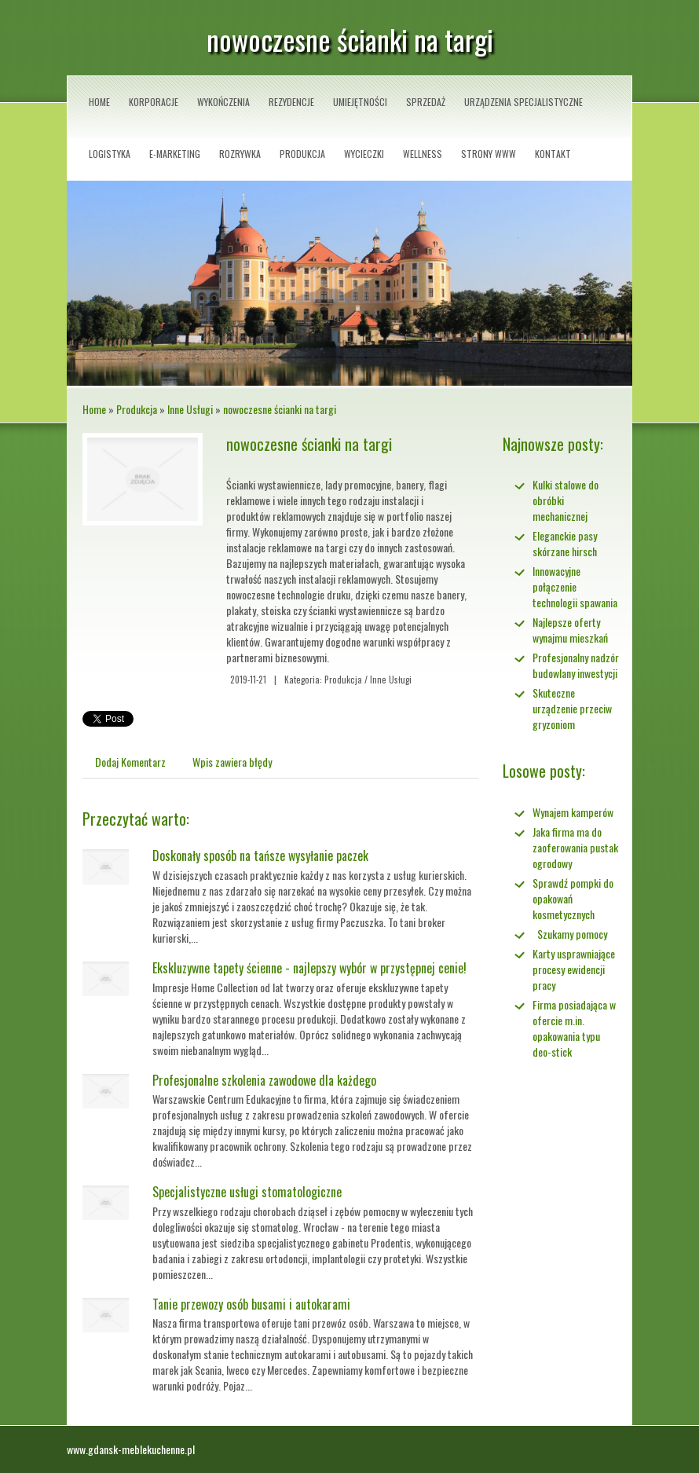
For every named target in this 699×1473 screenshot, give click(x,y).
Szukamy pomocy (569, 933)
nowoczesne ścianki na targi (279, 409)
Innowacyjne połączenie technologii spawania (574, 586)
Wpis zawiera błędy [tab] (232, 761)
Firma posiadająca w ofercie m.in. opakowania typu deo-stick (574, 1028)
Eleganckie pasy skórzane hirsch (564, 543)
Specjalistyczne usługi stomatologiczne (247, 1191)
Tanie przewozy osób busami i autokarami (251, 1304)
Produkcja (136, 409)
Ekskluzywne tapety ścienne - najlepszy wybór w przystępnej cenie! (309, 967)
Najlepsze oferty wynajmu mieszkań (570, 630)
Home (94, 409)
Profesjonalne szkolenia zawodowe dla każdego (264, 1080)
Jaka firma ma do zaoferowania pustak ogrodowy (575, 847)
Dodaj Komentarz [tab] (130, 761)
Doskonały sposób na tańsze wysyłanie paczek (260, 855)
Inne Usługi (190, 409)
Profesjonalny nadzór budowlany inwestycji (575, 665)
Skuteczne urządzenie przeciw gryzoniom (572, 708)
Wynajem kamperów (572, 812)
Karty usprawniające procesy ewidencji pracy (573, 969)
